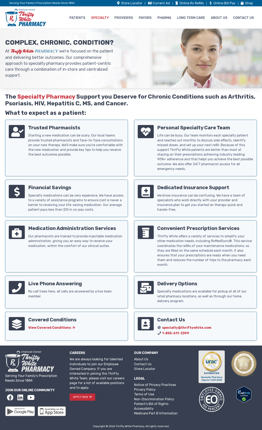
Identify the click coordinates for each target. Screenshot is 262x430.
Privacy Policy (145, 389)
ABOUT (219, 18)
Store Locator (144, 369)
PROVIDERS (123, 18)
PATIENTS (77, 18)
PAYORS (145, 18)
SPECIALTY (100, 18)
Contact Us (142, 364)
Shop (246, 3)
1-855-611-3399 (175, 333)
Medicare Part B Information (156, 413)
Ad (159, 3)
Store (129, 3)
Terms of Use (144, 394)
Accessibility (144, 409)
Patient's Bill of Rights (151, 404)
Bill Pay (222, 3)
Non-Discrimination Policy (154, 399)
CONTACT (243, 18)
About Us (141, 359)
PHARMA (164, 18)
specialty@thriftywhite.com (186, 328)
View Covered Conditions (51, 328)
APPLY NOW (82, 396)
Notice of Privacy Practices (155, 385)
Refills (190, 3)
